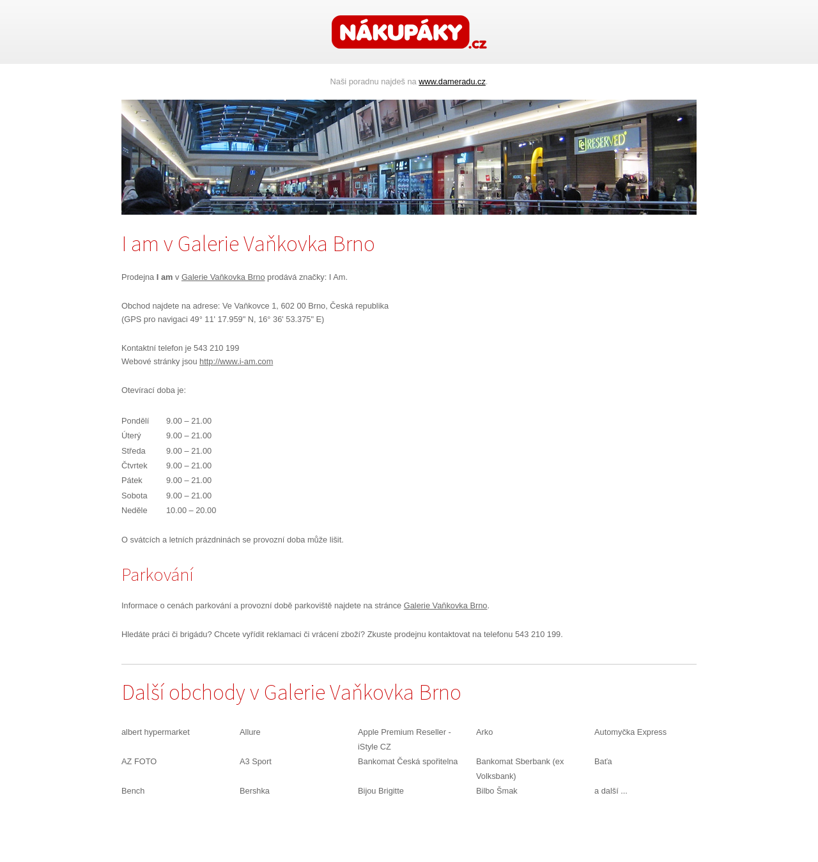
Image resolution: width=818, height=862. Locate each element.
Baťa (603, 761)
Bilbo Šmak (497, 791)
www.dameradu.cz (452, 81)
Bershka (255, 791)
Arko (484, 732)
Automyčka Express (630, 732)
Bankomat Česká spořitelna (408, 761)
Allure (250, 732)
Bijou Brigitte (381, 791)
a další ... (611, 791)
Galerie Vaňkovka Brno (223, 277)
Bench (132, 791)
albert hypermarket (155, 732)
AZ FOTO (139, 761)
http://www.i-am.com (236, 361)
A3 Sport (256, 761)
